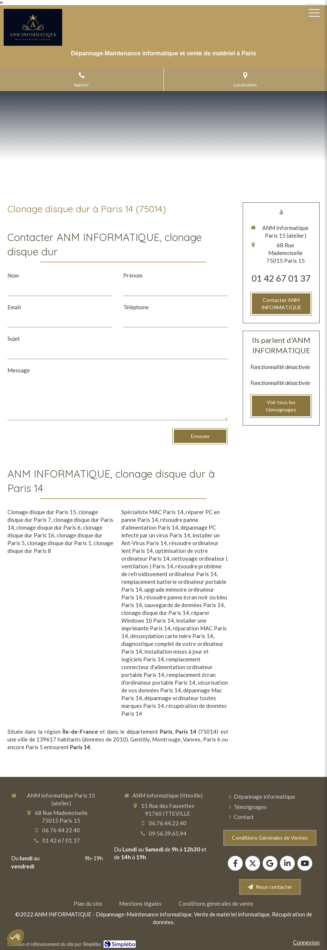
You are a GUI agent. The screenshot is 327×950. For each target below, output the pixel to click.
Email (14, 307)
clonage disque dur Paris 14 (155, 612)
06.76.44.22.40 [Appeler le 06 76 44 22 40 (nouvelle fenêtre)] (167, 823)
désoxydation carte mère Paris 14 (171, 636)
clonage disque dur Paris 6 (48, 527)
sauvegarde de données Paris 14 (184, 605)
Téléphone (136, 307)
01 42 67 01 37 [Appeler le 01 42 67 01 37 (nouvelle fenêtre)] (281, 278)
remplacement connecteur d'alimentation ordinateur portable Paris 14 (167, 667)
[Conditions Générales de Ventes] (270, 838)
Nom (13, 275)
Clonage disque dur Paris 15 (41, 512)
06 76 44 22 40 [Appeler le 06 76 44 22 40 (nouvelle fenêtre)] (61, 830)
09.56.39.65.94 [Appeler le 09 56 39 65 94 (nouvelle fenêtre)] (167, 833)
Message (18, 370)
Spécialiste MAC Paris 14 (152, 512)
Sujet (13, 338)
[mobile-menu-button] (314, 13)
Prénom (132, 275)
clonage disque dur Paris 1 (59, 543)
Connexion (306, 942)
